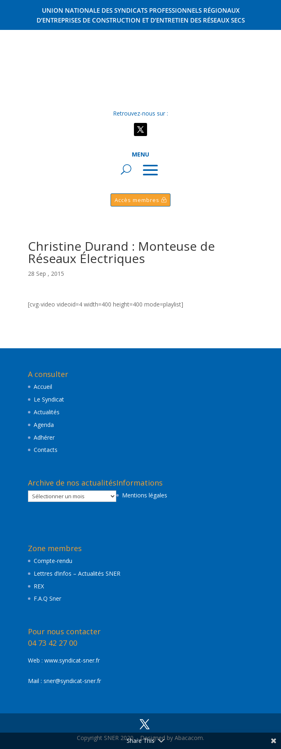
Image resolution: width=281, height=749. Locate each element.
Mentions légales (144, 495)
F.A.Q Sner (47, 598)
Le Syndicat (49, 399)
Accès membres (137, 200)
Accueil (43, 386)
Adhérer (44, 437)
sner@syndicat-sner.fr (72, 681)
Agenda (44, 425)
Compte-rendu (53, 561)
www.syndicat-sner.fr (72, 660)
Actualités (47, 412)
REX (39, 586)
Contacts (46, 450)
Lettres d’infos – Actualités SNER (77, 573)
